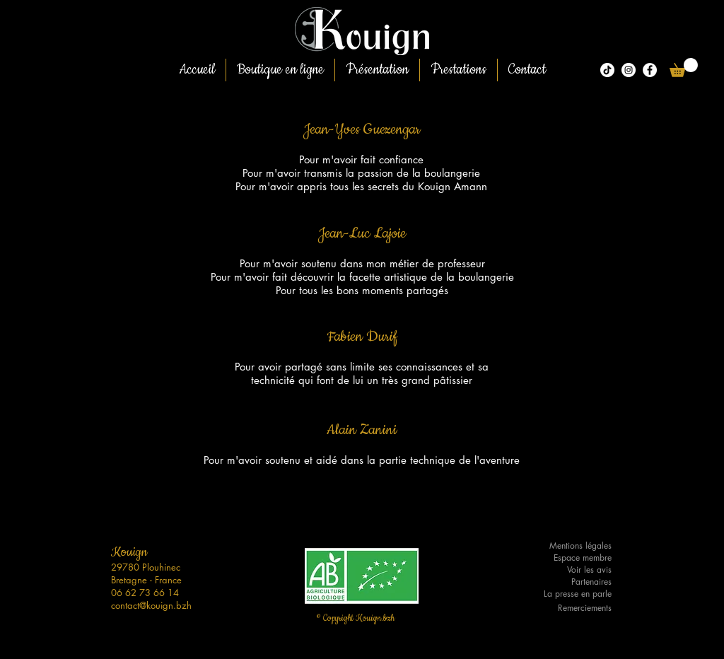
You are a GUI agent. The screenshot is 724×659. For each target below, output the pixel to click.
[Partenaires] (569, 582)
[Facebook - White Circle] (650, 70)
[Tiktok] (607, 70)
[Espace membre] (569, 558)
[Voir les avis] (569, 570)
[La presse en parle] (569, 594)
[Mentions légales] (569, 546)
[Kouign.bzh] (628, 70)
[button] (684, 67)
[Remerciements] (569, 608)
